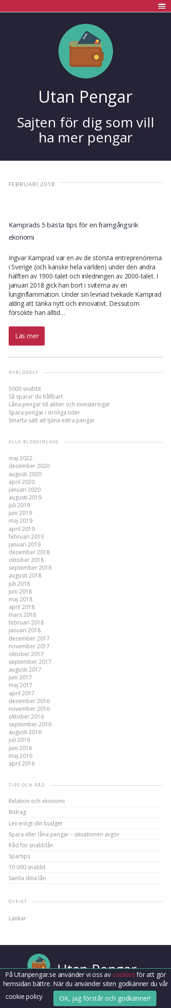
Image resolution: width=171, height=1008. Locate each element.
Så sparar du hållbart (36, 396)
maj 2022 (20, 458)
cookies (124, 974)
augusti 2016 (25, 732)
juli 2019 (19, 505)
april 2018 (22, 607)
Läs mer (27, 335)
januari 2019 (25, 544)
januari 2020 (25, 489)
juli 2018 (19, 584)
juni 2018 (20, 591)
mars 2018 (22, 615)
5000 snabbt (25, 389)
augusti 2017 (25, 669)
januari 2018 (25, 630)
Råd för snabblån (31, 845)
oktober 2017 (26, 654)
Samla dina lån (27, 878)
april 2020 (22, 482)
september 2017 (30, 662)
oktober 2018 (26, 560)
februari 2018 (26, 622)
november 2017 (29, 646)
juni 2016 (20, 748)
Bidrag (17, 812)
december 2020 (29, 466)
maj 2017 (20, 685)
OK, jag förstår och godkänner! (104, 998)
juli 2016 (19, 740)
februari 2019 (26, 537)
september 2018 (30, 568)
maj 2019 (20, 521)
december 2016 (29, 701)
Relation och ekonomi (37, 801)
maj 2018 (20, 599)
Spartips (19, 856)
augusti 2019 (25, 497)
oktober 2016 (26, 716)
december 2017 (29, 638)
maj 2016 (20, 756)
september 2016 (30, 724)
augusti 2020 (25, 474)
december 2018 (29, 552)
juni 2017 (20, 677)
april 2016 (22, 763)
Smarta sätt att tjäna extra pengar (52, 420)
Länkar (17, 918)
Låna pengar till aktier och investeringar (59, 404)
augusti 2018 (25, 575)
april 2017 (22, 693)
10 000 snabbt (27, 867)
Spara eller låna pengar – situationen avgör (64, 834)
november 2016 (29, 709)
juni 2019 (20, 513)
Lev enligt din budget (35, 823)
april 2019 (22, 529)
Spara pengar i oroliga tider (44, 412)
